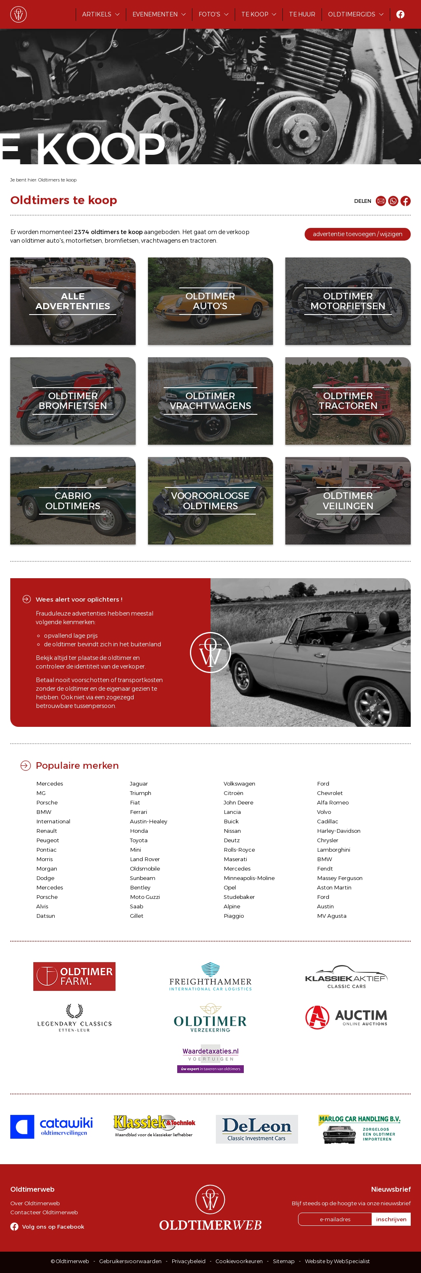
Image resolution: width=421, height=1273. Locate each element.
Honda (139, 830)
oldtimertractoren (348, 401)
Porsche (47, 802)
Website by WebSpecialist (337, 1261)
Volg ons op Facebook (53, 1226)
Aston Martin (334, 887)
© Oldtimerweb (70, 1261)
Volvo (324, 812)
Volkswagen (239, 783)
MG (41, 793)
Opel (230, 887)
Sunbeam (142, 878)
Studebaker (239, 897)
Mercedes (49, 783)
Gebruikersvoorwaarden (130, 1261)
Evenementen (155, 14)
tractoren (203, 240)
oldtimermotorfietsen (348, 301)
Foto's (209, 14)
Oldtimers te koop (57, 180)
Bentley (140, 887)
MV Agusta (332, 915)
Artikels (96, 14)
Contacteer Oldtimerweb (44, 1212)
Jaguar (139, 783)
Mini (135, 849)
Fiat (135, 802)
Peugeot (47, 840)
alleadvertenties (72, 301)
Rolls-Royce (239, 849)
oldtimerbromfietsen (73, 401)
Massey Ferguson (340, 878)
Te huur (302, 14)
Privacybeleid (189, 1261)
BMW (43, 812)
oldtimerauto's (210, 301)
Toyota (139, 840)
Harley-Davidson (339, 830)
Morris (44, 859)
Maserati (235, 859)
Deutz (232, 840)
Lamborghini (333, 849)
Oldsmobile (145, 868)
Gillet (136, 915)
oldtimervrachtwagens (210, 401)
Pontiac (46, 849)
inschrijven (391, 1219)
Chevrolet (330, 793)
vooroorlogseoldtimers (210, 501)
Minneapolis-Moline (249, 878)
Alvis (42, 906)
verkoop (238, 232)
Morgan (46, 868)
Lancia (232, 812)
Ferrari (138, 812)
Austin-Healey (148, 821)
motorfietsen (84, 240)
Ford (323, 783)
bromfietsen (121, 240)
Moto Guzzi (145, 897)
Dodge (45, 878)
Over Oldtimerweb (35, 1203)
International (53, 821)
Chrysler (327, 840)
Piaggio (234, 915)
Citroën (233, 793)
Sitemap (284, 1261)
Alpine (232, 906)
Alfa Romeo (333, 802)
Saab (136, 906)
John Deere (238, 802)
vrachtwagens (160, 240)
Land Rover (145, 859)
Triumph (140, 793)
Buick (231, 821)
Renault (46, 830)
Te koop (254, 14)
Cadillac (327, 821)
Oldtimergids (351, 14)
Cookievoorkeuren (239, 1261)
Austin (325, 906)
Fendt (325, 868)
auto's (54, 240)
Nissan (232, 830)
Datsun (45, 915)
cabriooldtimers (72, 501)
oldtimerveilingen (348, 501)
